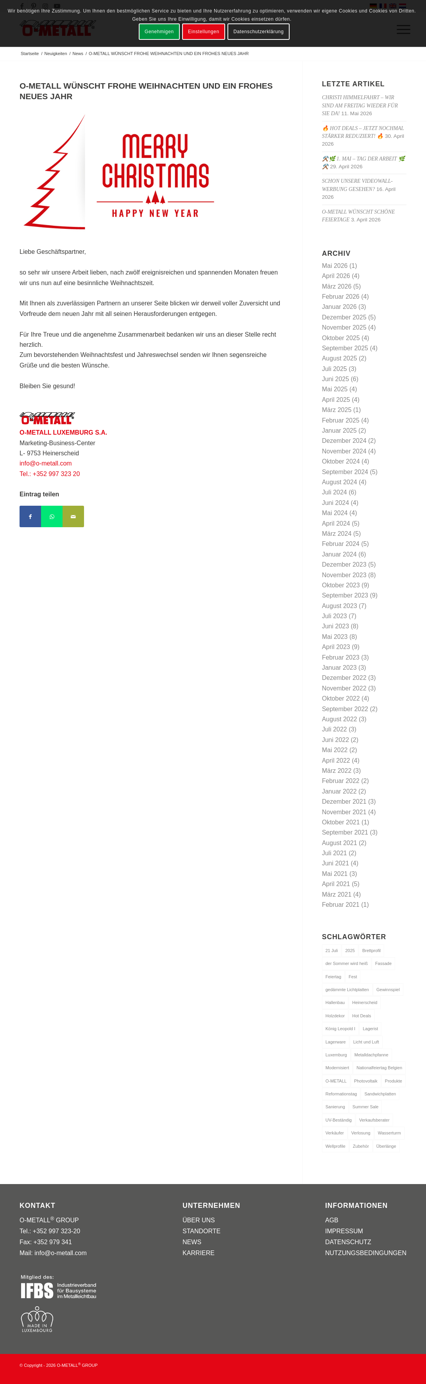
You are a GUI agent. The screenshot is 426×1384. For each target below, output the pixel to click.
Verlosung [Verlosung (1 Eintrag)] (361, 1133)
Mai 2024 (335, 513)
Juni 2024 (335, 502)
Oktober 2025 (341, 338)
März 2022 (337, 770)
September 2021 (345, 832)
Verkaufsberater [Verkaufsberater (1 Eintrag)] (374, 1120)
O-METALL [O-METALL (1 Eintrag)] (336, 1081)
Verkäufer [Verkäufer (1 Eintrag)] (335, 1133)
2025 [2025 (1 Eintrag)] (349, 950)
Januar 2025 (339, 430)
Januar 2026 (339, 306)
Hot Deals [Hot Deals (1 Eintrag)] (361, 1015)
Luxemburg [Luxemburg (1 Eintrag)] (336, 1054)
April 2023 (336, 647)
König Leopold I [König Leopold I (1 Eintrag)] (340, 1028)
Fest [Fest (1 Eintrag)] (353, 976)
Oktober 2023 (341, 585)
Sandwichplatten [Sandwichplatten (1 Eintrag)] (380, 1094)
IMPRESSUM (344, 1231)
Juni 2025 (335, 379)
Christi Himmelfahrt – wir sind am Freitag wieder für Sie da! (360, 105)
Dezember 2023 (344, 564)
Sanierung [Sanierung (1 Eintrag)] (335, 1106)
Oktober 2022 (341, 698)
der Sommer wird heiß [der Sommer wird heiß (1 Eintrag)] (347, 963)
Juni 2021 (335, 863)
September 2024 (345, 472)
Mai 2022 (335, 750)
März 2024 (337, 533)
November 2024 (344, 451)
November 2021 (344, 812)
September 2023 (345, 595)
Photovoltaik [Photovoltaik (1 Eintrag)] (366, 1081)
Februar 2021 (341, 904)
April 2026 (336, 276)
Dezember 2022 (344, 677)
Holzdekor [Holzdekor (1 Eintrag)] (335, 1015)
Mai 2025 (335, 389)
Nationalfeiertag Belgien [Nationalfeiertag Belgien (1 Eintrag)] (379, 1067)
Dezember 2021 (344, 801)
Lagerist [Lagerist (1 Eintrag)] (370, 1028)
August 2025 (339, 358)
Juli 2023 (334, 616)
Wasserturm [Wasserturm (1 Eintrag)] (389, 1133)
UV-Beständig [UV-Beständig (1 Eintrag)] (339, 1120)
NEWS (192, 1242)
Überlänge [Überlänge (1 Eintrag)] (386, 1146)
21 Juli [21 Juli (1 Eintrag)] (332, 950)
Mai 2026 (335, 265)
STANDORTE (201, 1231)
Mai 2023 (335, 636)
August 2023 (339, 606)
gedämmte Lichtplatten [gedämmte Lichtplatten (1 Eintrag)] (347, 989)
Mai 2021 (335, 873)
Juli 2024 (334, 492)
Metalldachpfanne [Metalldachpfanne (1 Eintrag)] (371, 1054)
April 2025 (336, 399)
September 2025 (345, 348)
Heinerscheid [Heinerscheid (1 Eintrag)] (364, 1002)
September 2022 (345, 709)
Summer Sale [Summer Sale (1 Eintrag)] (366, 1106)
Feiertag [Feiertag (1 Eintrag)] (333, 976)
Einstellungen (203, 31)
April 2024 (336, 523)
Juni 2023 (335, 626)
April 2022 (336, 760)
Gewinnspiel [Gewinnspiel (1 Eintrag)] (388, 989)
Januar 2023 (339, 667)
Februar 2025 (341, 420)
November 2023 (344, 575)
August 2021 (339, 843)
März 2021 (337, 894)
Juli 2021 (334, 853)
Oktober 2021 (341, 822)
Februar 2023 (341, 657)
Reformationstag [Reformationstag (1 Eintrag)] (341, 1094)
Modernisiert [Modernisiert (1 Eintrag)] (337, 1067)
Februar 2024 (341, 543)
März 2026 (337, 286)
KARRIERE (199, 1253)
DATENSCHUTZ (348, 1242)
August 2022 (339, 719)
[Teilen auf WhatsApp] (52, 516)
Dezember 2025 (344, 317)
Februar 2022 (341, 781)
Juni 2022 (335, 740)
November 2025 (344, 327)
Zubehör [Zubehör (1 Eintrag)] (361, 1146)
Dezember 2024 (344, 440)
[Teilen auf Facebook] (30, 516)
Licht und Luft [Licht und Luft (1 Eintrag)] (366, 1042)
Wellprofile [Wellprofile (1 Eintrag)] (335, 1146)
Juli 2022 (334, 729)
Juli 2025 (334, 369)
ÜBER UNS (199, 1220)
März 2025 (337, 410)
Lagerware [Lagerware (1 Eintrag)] (336, 1042)
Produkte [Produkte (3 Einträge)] (393, 1081)
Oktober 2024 (341, 461)
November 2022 (344, 688)
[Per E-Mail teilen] (73, 516)
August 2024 (339, 482)
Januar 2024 (339, 554)
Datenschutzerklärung (258, 31)
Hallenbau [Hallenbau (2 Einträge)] (335, 1002)
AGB (331, 1220)
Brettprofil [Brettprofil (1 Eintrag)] (371, 950)
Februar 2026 (341, 296)
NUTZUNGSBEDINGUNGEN (365, 1253)
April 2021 (336, 884)
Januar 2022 (339, 791)
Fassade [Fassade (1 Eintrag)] (383, 963)
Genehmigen (159, 31)
